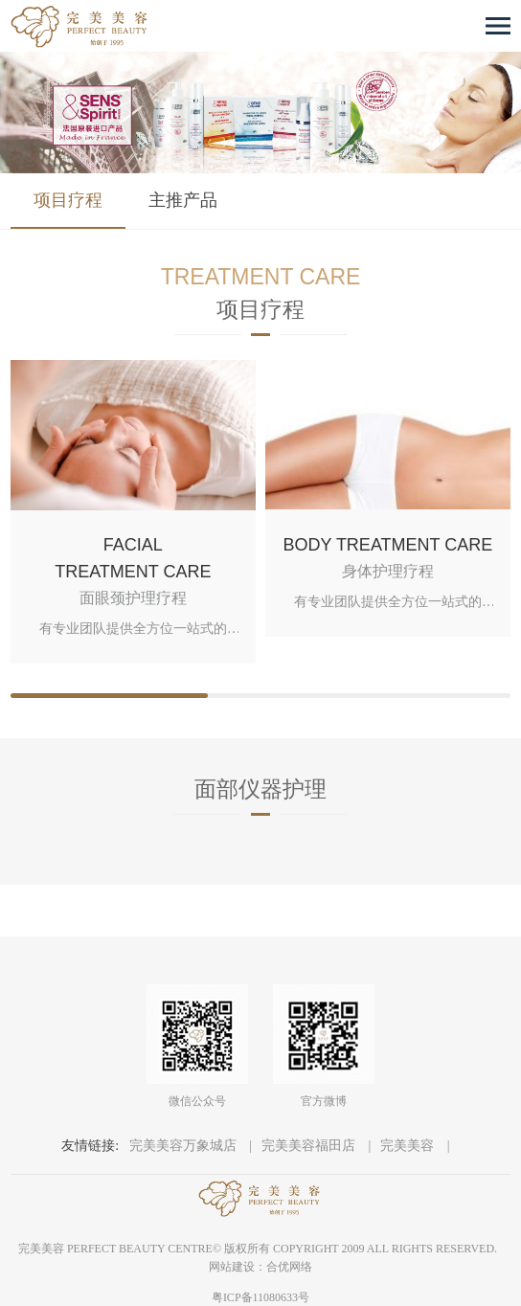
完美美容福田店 (310, 1145)
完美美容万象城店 (184, 1145)
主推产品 (182, 200)
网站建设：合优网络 (260, 1266)
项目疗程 (68, 200)
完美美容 (409, 1145)
